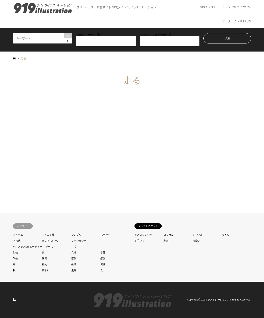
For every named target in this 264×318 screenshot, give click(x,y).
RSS (14, 299)
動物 (15, 252)
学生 (15, 258)
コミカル (168, 234)
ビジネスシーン (50, 240)
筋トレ (46, 270)
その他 (16, 240)
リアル (225, 234)
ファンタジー (78, 240)
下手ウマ (139, 240)
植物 (44, 264)
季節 (102, 252)
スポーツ (105, 234)
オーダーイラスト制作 (236, 21)
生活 (73, 264)
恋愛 (102, 258)
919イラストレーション (214, 299)
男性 (102, 264)
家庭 (44, 258)
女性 (73, 252)
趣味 (73, 270)
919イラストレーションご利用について (225, 7)
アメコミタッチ (143, 234)
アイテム (18, 234)
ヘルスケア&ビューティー (27, 246)
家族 (73, 258)
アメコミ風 (48, 234)
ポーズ (49, 246)
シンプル (76, 234)
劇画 (166, 240)
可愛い (196, 240)
